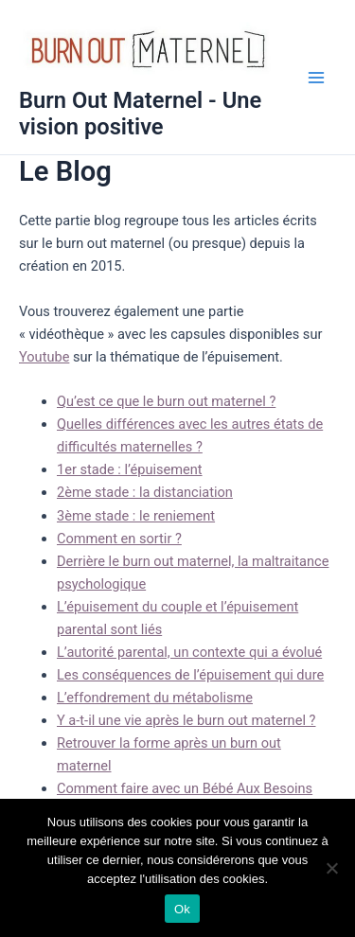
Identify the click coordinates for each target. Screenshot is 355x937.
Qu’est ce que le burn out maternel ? (166, 401)
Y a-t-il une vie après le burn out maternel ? (186, 720)
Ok (182, 909)
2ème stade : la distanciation (145, 492)
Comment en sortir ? (119, 538)
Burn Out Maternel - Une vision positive (140, 113)
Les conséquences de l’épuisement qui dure (190, 674)
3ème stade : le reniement (136, 515)
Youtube (44, 356)
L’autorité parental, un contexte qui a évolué (189, 652)
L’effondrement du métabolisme (155, 697)
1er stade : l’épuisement (130, 469)
